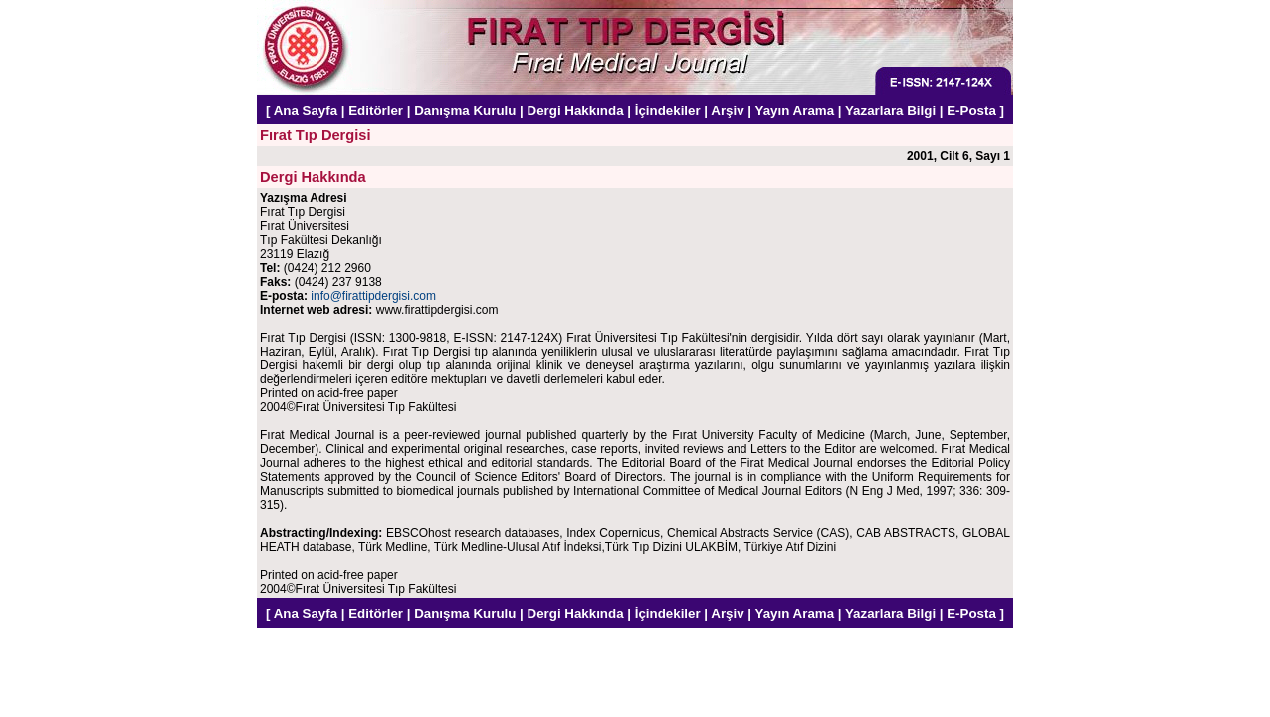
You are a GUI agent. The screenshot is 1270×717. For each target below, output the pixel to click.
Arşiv (727, 110)
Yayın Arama (795, 110)
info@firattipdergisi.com (373, 296)
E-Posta (971, 110)
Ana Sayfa (305, 110)
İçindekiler (668, 110)
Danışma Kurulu (465, 110)
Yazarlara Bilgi (890, 110)
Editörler (375, 110)
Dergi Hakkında (576, 110)
